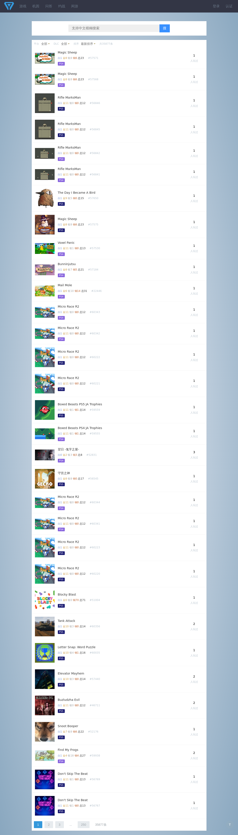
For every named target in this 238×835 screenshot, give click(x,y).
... (70, 824)
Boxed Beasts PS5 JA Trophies (80, 404)
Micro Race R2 (68, 306)
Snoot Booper (68, 726)
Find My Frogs (68, 750)
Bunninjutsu (67, 264)
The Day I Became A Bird (76, 192)
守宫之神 (64, 473)
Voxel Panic (66, 242)
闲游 (74, 6)
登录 (216, 6)
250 (83, 824)
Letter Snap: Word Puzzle (77, 647)
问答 (48, 6)
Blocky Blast (67, 594)
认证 (229, 6)
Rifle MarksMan (69, 97)
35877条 (101, 824)
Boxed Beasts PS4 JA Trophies (80, 428)
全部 (44, 44)
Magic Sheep (67, 52)
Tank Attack (66, 621)
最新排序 (87, 44)
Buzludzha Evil (69, 699)
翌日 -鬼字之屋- (68, 449)
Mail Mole (65, 285)
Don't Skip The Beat (73, 773)
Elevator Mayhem (71, 673)
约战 (61, 6)
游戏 (22, 6)
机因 (35, 6)
